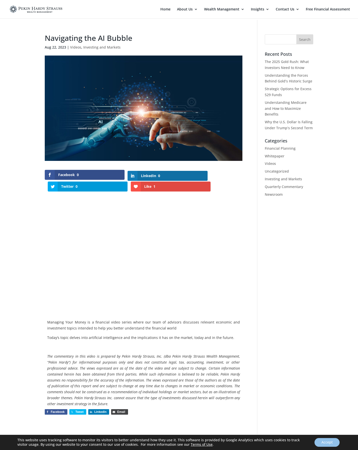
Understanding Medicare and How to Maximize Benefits (286, 108)
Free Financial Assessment (328, 9)
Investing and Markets (102, 47)
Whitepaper (274, 156)
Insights (257, 9)
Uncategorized (277, 171)
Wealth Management (221, 9)
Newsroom (274, 194)
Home (165, 9)
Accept (326, 442)
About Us (185, 9)
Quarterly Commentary (284, 186)
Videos (75, 47)
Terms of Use (202, 444)
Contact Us (285, 9)
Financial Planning (280, 148)
